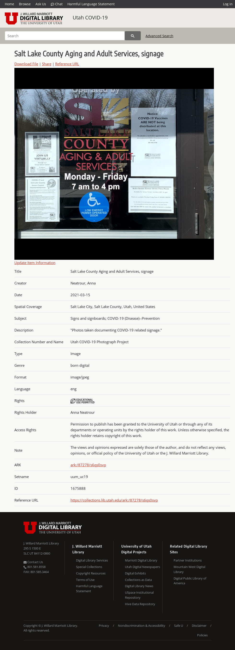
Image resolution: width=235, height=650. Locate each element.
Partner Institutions (188, 560)
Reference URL (67, 63)
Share (46, 63)
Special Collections (89, 567)
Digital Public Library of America (190, 580)
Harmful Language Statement (91, 4)
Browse (25, 4)
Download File (26, 63)
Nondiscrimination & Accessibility (141, 625)
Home (9, 4)
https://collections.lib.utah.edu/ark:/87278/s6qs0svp (114, 500)
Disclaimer (199, 625)
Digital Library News (139, 586)
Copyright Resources (91, 573)
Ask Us (40, 4)
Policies (202, 635)
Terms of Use (85, 580)
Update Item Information (34, 262)
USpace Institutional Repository (139, 595)
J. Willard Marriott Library (41, 543)
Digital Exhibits (135, 573)
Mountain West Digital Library (189, 569)
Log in (228, 4)
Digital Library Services (92, 560)
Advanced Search (159, 36)
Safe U (178, 625)
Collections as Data (138, 580)
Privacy (104, 625)
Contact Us (33, 562)
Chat (57, 4)
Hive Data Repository (140, 604)
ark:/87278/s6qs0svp (88, 464)
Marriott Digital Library (141, 560)
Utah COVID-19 (90, 17)
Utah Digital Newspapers (142, 567)
